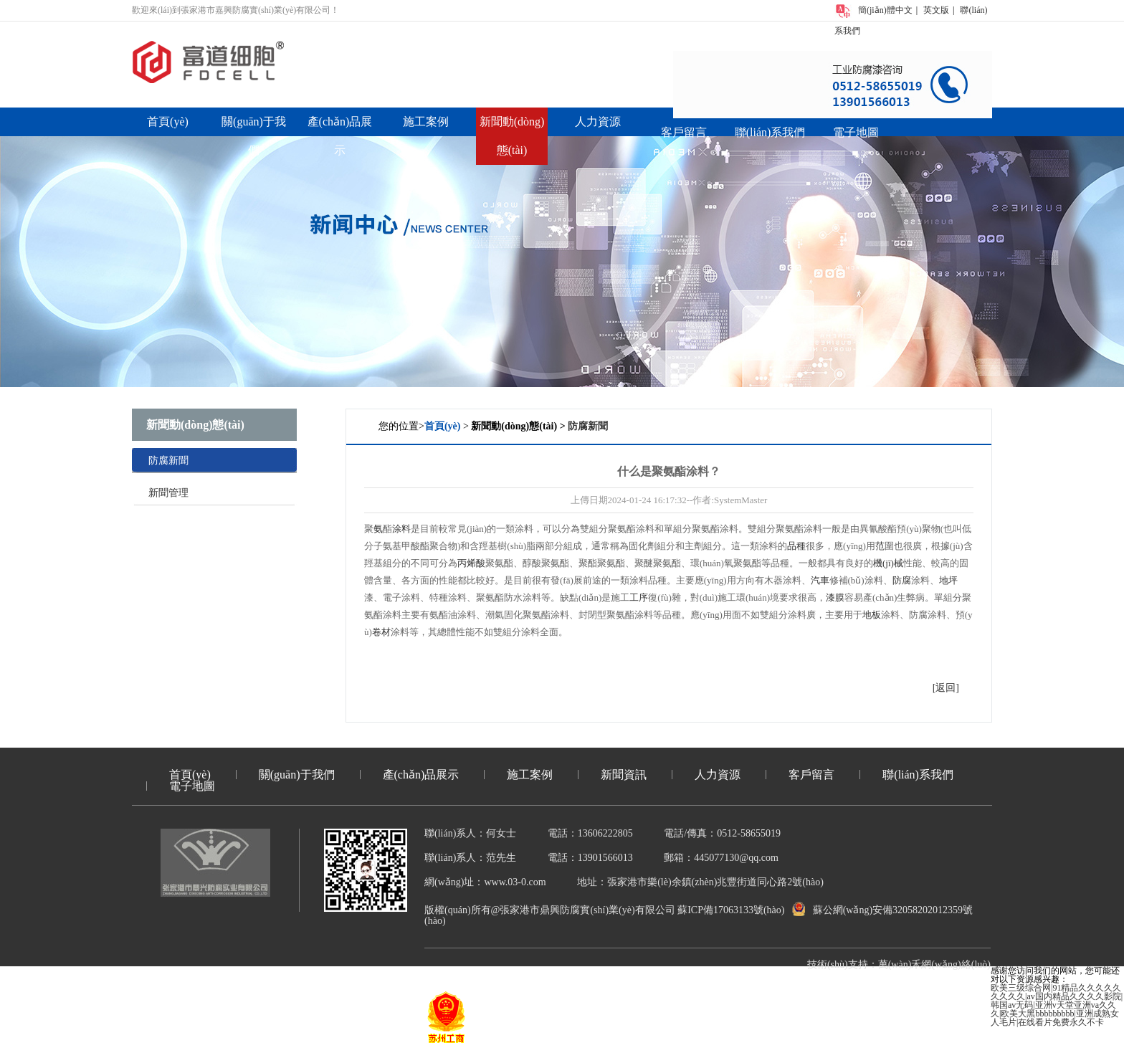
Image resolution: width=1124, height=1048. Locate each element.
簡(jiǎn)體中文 (885, 10)
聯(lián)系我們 (770, 132)
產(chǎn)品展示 (421, 774)
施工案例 (426, 121)
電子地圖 (856, 132)
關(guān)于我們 (297, 774)
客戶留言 (684, 132)
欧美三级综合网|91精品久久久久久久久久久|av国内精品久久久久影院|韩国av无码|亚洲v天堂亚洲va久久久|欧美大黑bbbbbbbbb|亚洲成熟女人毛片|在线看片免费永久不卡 (1057, 1005)
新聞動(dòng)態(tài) (195, 425)
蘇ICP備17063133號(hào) (730, 910)
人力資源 (598, 121)
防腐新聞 (168, 460)
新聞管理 (168, 492)
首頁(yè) (168, 121)
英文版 (936, 10)
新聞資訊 (624, 774)
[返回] (946, 687)
